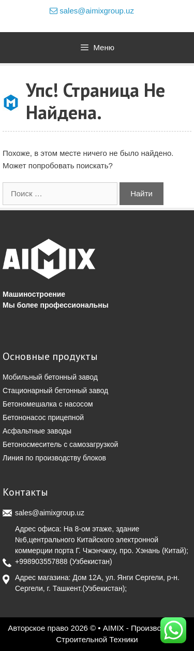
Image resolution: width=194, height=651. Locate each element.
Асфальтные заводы (37, 431)
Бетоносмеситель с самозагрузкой (60, 444)
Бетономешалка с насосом (48, 404)
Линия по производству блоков (54, 458)
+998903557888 (41, 561)
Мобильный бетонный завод (50, 377)
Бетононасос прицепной (43, 417)
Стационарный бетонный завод (55, 390)
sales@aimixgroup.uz (92, 10)
